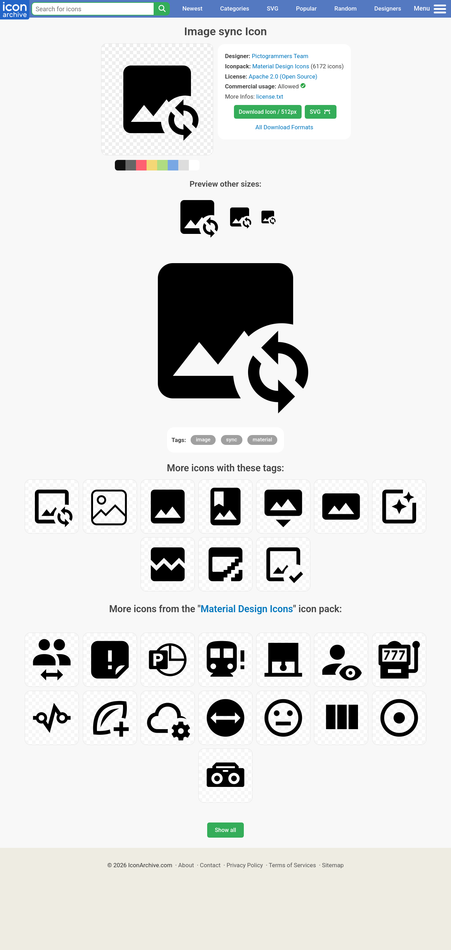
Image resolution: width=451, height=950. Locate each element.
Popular (306, 8)
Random (345, 8)
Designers (387, 8)
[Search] (162, 8)
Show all (225, 830)
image (203, 439)
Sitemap (333, 865)
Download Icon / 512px (268, 111)
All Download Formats (284, 127)
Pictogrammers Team (280, 56)
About (186, 865)
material (262, 439)
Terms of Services (292, 865)
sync (231, 439)
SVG (272, 8)
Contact (210, 865)
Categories (234, 8)
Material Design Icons (280, 66)
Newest (192, 8)
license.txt (269, 96)
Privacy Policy (245, 865)
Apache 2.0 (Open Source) (283, 76)
